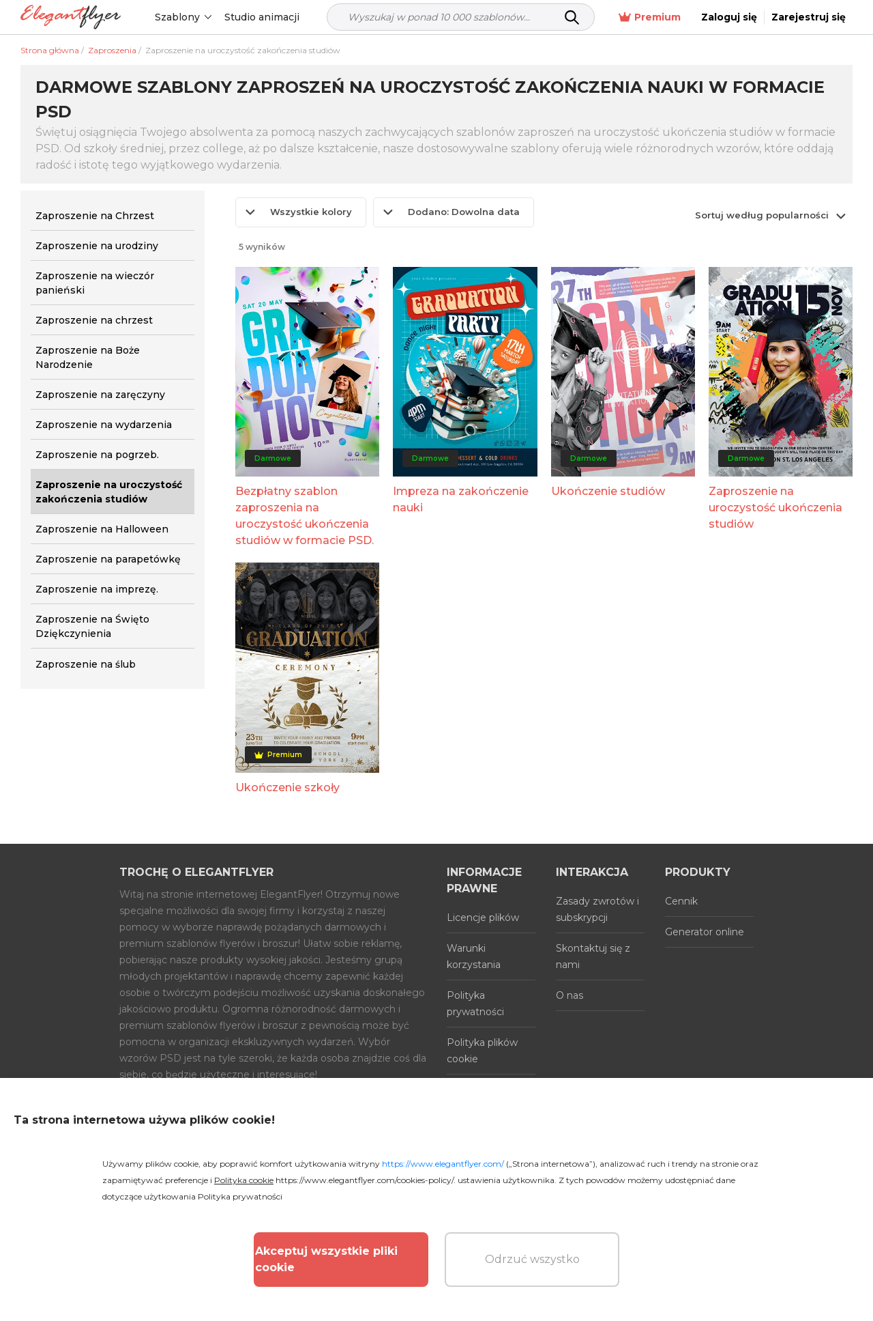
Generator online (704, 932)
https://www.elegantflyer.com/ (443, 1164)
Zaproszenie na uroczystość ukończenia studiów (775, 507)
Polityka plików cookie (482, 1050)
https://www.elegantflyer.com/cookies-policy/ (365, 1180)
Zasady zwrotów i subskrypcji (597, 909)
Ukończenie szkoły (287, 787)
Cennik (681, 901)
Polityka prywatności (475, 1003)
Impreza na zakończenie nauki (461, 499)
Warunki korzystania (474, 956)
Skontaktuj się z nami (593, 956)
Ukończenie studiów (608, 491)
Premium (650, 17)
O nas (569, 995)
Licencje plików (483, 917)
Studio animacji (261, 17)
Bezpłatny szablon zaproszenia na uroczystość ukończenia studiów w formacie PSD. (304, 516)
